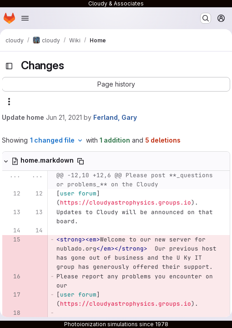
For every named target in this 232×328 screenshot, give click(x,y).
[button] (116, 84)
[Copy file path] (80, 161)
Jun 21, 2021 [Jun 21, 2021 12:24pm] (64, 117)
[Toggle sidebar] (9, 66)
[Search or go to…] (205, 18)
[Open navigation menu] (25, 18)
